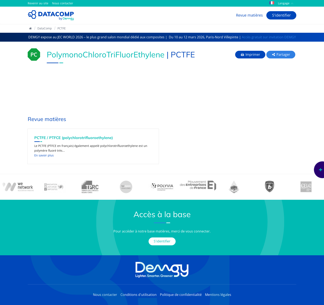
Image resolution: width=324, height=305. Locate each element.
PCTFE (61, 28)
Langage (281, 3)
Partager (281, 54)
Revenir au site (38, 3)
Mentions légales (218, 294)
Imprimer (250, 54)
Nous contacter (62, 3)
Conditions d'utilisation (138, 294)
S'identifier (281, 15)
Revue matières (249, 15)
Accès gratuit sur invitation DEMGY (269, 37)
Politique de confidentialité (181, 294)
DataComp (44, 28)
